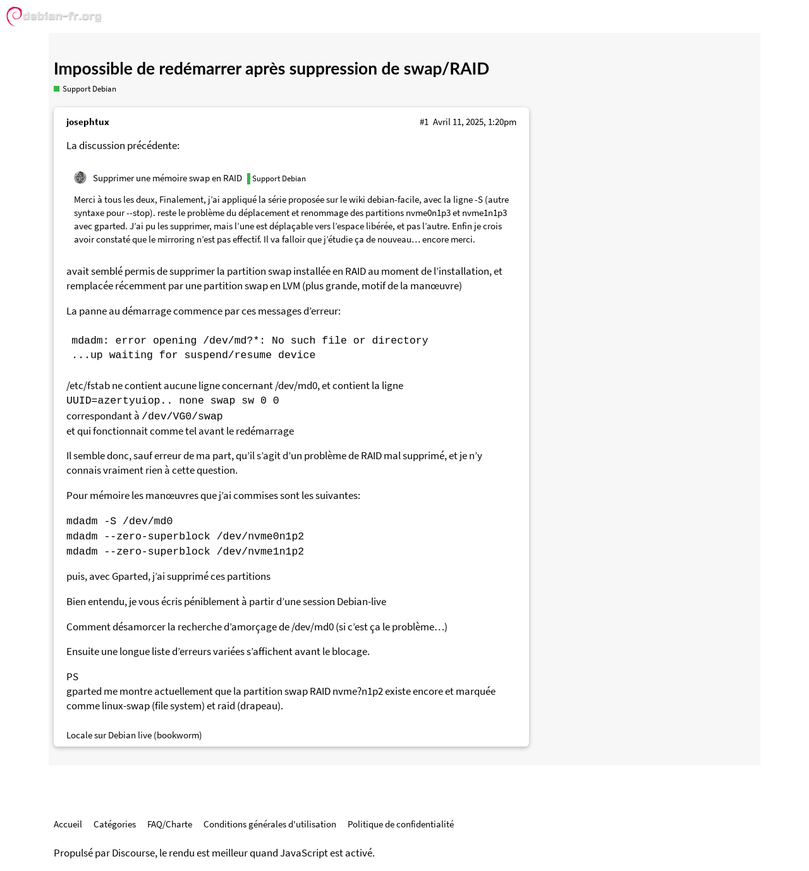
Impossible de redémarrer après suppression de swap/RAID (271, 68)
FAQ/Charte (169, 824)
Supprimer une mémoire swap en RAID (167, 178)
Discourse (133, 853)
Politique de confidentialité (401, 824)
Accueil (68, 824)
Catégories (115, 824)
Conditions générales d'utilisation (270, 824)
